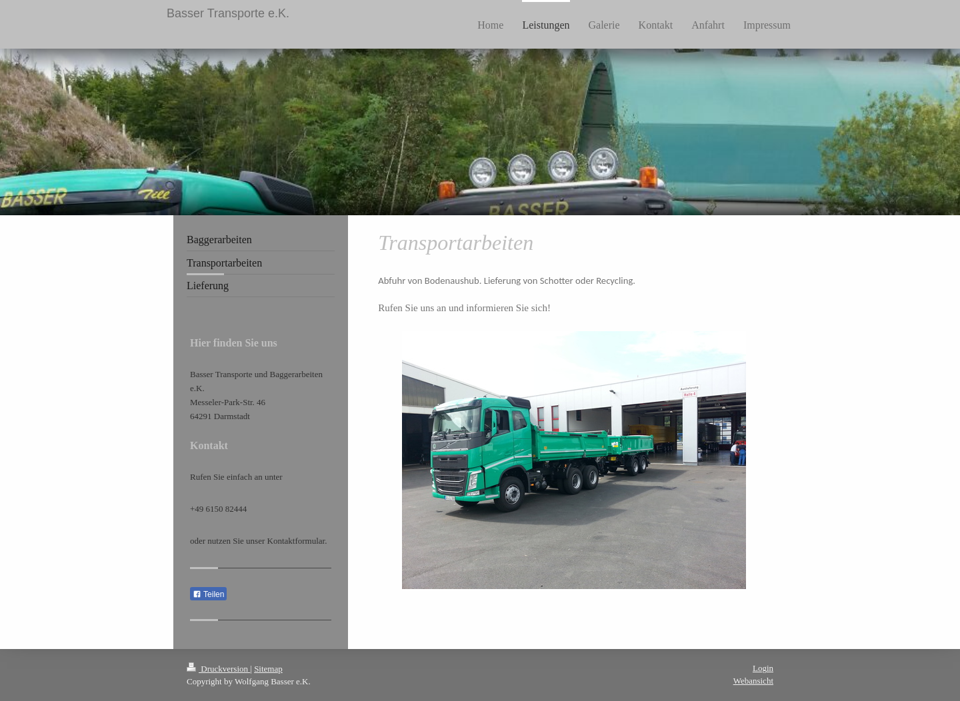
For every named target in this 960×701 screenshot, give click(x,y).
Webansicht (753, 681)
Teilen (208, 594)
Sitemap (268, 669)
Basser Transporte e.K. (228, 13)
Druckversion (218, 669)
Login (763, 668)
